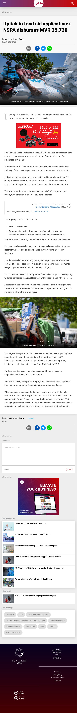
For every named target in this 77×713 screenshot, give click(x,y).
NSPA (42, 626)
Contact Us (57, 672)
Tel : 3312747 (57, 657)
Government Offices (13, 626)
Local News (10, 614)
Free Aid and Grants (13, 632)
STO (21, 614)
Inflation (52, 626)
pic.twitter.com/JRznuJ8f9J (48, 207)
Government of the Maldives (38, 614)
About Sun (58, 681)
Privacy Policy (58, 675)
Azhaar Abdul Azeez (15, 39)
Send (69, 469)
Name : (6, 469)
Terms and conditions (57, 678)
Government (30, 626)
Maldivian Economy (58, 620)
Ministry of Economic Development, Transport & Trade (25, 620)
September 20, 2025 (39, 212)
